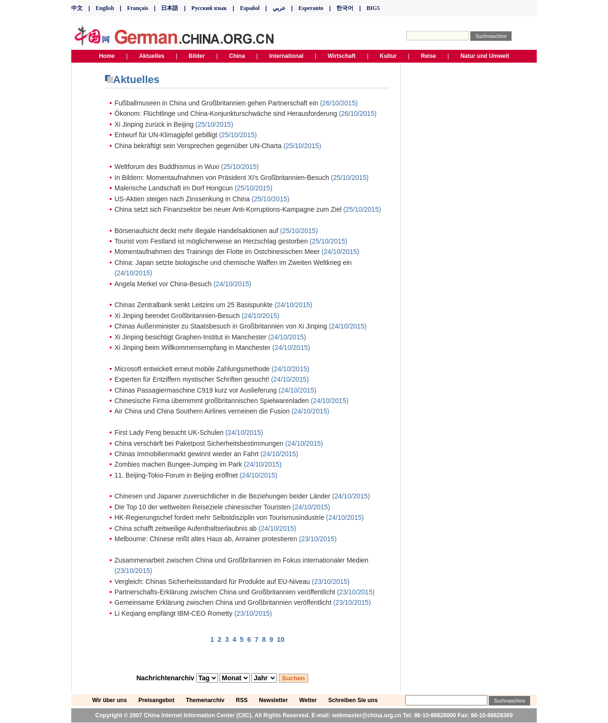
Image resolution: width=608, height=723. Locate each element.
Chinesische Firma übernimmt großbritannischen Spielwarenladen (211, 400)
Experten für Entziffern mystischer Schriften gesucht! (191, 379)
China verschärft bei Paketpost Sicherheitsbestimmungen (199, 443)
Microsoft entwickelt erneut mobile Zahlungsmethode (192, 369)
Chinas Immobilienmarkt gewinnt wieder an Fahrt (186, 454)
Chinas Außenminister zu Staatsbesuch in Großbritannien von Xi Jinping (220, 326)
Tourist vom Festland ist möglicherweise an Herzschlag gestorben (211, 241)
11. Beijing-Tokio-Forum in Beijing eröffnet (176, 475)
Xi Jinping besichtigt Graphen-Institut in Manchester (190, 337)
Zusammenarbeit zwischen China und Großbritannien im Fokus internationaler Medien (241, 560)
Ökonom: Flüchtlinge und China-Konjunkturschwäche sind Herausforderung (225, 113)
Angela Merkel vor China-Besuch (163, 284)
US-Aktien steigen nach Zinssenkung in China (182, 199)
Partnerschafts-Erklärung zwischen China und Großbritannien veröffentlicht (224, 592)
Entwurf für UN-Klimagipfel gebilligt (165, 135)
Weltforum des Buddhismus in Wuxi (166, 166)
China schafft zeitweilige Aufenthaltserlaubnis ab (185, 528)
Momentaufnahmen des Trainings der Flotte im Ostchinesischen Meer (217, 251)
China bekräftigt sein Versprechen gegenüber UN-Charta (198, 146)
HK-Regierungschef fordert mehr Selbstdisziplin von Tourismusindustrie (219, 517)
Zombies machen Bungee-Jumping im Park (178, 464)
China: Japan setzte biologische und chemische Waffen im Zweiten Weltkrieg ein (233, 262)
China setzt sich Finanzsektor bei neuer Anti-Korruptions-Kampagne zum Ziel (228, 209)
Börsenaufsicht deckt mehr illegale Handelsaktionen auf (196, 231)
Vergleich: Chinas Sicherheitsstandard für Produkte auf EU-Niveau (212, 581)
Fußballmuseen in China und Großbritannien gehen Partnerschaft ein (216, 103)
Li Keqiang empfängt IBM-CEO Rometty (173, 613)
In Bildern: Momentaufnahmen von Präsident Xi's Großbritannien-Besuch (221, 177)
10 (281, 639)
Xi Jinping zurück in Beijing (154, 124)
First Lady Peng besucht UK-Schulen (169, 432)
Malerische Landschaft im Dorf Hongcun (173, 188)
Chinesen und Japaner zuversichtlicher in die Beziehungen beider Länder (222, 496)
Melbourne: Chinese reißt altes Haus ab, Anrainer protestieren (205, 539)
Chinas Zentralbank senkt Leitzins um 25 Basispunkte (193, 305)
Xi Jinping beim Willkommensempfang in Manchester (192, 347)
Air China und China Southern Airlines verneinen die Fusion (202, 411)
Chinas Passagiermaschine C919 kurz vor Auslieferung (195, 390)
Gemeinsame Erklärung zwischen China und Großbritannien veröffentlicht (223, 602)
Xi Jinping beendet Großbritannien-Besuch (177, 315)
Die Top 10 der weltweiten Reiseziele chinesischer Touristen (202, 507)
